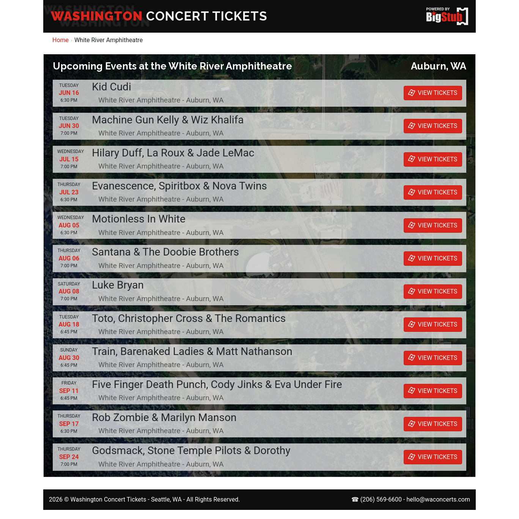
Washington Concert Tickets (108, 499)
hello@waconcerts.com (438, 499)
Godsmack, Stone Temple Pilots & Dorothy (191, 450)
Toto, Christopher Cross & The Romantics (189, 318)
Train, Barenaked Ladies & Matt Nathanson (192, 351)
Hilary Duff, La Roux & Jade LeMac (173, 153)
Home (60, 40)
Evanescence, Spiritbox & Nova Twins (179, 186)
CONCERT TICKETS (159, 16)
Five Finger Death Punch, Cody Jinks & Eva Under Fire (217, 384)
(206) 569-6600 (381, 499)
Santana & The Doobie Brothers (165, 252)
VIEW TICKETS (431, 92)
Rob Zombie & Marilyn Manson (164, 417)
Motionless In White (138, 219)
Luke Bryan (118, 285)
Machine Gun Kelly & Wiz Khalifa (168, 120)
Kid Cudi (111, 86)
